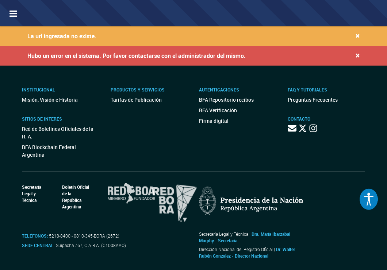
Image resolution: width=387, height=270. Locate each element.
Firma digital (214, 120)
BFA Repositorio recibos (226, 99)
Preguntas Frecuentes (313, 99)
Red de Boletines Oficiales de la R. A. (57, 132)
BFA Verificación (218, 110)
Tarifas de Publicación (136, 99)
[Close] (358, 35)
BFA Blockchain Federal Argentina (49, 151)
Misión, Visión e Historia (50, 99)
